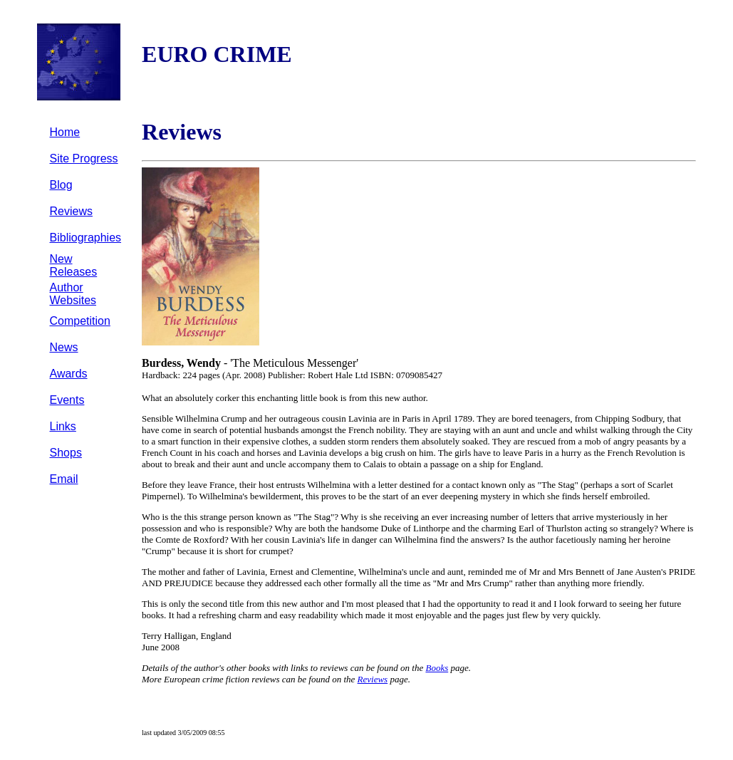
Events (67, 400)
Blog (61, 185)
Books (436, 667)
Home (65, 132)
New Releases (74, 265)
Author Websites (73, 293)
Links (63, 426)
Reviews (71, 211)
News (64, 347)
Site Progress (84, 158)
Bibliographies (86, 237)
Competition (80, 321)
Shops (66, 453)
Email (64, 479)
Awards (69, 374)
